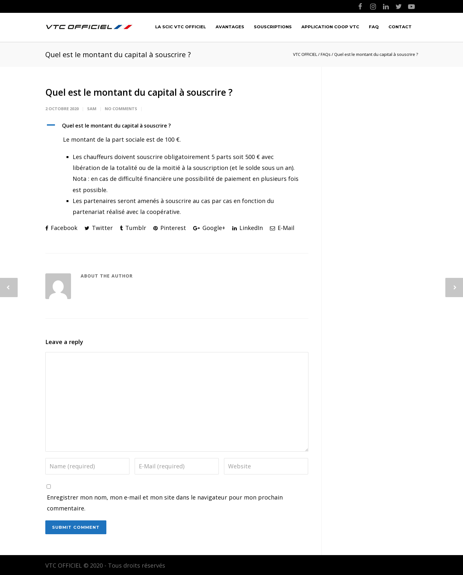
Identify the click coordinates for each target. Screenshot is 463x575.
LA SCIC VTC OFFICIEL (180, 26)
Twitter (99, 228)
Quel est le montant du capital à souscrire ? (139, 92)
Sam (91, 108)
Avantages (230, 26)
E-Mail (282, 228)
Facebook (61, 228)
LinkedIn (247, 228)
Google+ (209, 228)
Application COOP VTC (330, 26)
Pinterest (169, 228)
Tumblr (133, 228)
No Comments (121, 108)
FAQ (374, 26)
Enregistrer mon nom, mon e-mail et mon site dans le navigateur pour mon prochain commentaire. (165, 502)
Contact (400, 26)
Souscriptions (273, 26)
